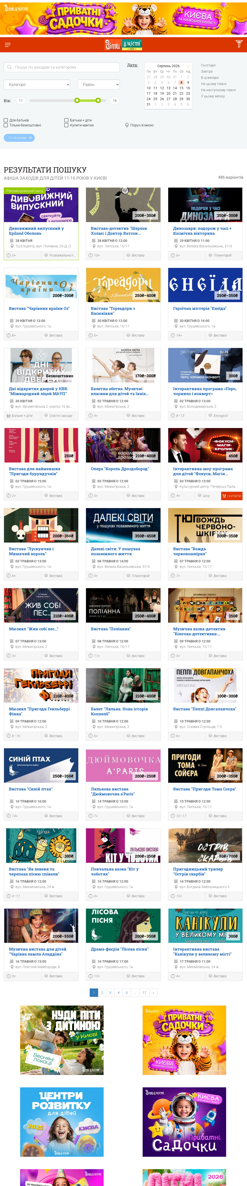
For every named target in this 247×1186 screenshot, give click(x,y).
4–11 (13, 896)
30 (188, 99)
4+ (93, 416)
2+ (11, 496)
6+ (175, 256)
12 (162, 88)
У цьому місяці (213, 96)
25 (155, 99)
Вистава (135, 256)
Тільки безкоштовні (22, 125)
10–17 (178, 816)
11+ (94, 656)
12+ (94, 977)
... (135, 993)
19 (162, 93)
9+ (93, 576)
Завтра (207, 71)
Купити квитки (79, 125)
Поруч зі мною (139, 125)
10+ (94, 256)
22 (181, 93)
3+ (11, 656)
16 (188, 88)
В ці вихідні (210, 78)
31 (149, 104)
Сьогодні (208, 65)
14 (175, 88)
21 (175, 93)
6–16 (13, 736)
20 (168, 93)
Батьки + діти (78, 120)
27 (168, 99)
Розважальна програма (60, 256)
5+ (11, 256)
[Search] (62, 67)
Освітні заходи (58, 416)
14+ (176, 336)
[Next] (153, 992)
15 (181, 88)
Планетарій (220, 256)
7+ (175, 576)
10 (149, 88)
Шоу (203, 496)
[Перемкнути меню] (7, 44)
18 (155, 93)
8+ (11, 336)
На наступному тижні (218, 90)
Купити (231, 496)
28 (175, 99)
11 (155, 88)
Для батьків (16, 120)
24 (149, 99)
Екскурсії (218, 416)
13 (168, 88)
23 (188, 93)
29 (181, 99)
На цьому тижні (213, 84)
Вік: (7, 100)
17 (149, 93)
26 (162, 99)
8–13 (177, 416)
